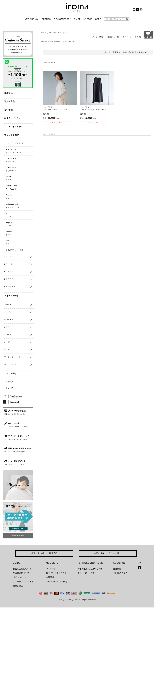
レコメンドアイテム (13, 126)
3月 (70, 41)
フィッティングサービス (24, 581)
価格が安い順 (128, 52)
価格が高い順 (142, 52)
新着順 (117, 52)
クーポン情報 (97, 37)
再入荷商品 (9, 101)
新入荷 (57, 41)
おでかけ (9, 382)
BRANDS (46, 19)
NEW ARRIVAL (32, 19)
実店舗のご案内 (120, 573)
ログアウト (61, 573)
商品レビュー (19, 586)
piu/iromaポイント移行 (56, 581)
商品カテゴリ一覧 (47, 41)
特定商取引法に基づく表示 (90, 569)
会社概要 (117, 569)
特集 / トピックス (12, 118)
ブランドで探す (11, 135)
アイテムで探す (11, 295)
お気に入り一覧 (113, 37)
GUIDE (77, 19)
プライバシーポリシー (88, 573)
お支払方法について (22, 569)
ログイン (138, 37)
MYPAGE (87, 19)
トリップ (9, 388)
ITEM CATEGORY (62, 19)
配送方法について (21, 573)
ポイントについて (21, 577)
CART (98, 19)
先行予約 (8, 110)
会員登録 (50, 577)
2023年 (64, 41)
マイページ (126, 37)
